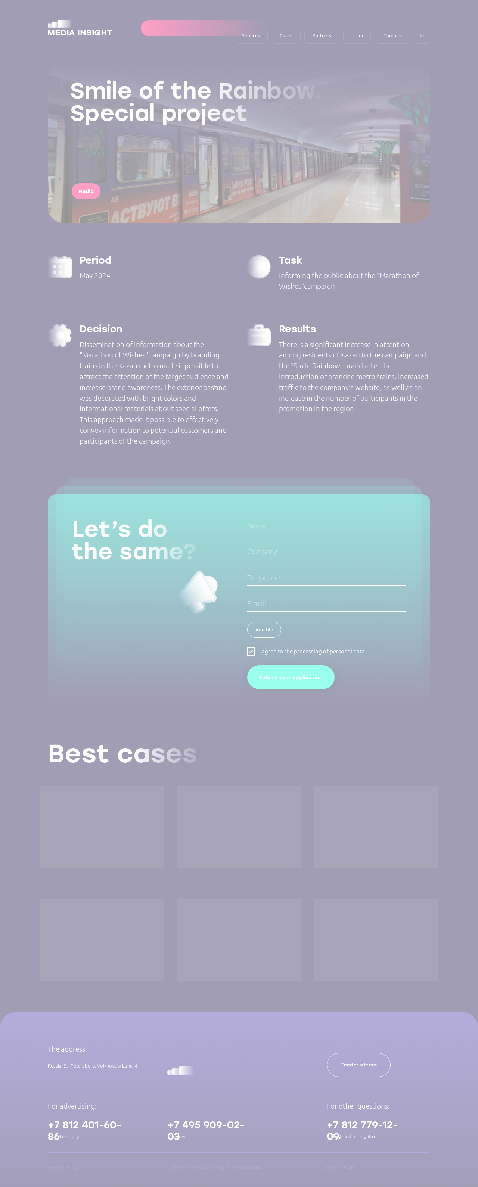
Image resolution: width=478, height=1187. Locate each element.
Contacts (393, 35)
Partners (322, 35)
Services (251, 35)
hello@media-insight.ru (351, 1136)
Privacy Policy (62, 1167)
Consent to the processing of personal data (214, 1167)
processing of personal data (329, 651)
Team (357, 35)
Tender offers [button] (359, 1065)
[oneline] (327, 552)
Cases (286, 35)
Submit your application (291, 677)
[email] (327, 604)
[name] (327, 526)
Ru (422, 35)
